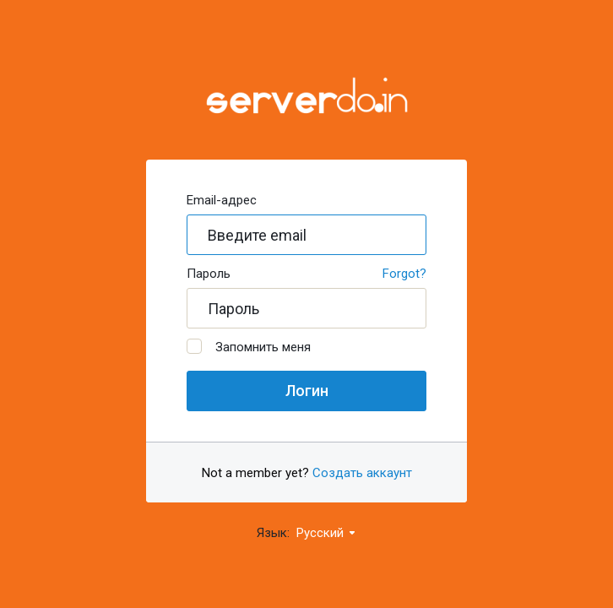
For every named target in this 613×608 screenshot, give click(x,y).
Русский (326, 532)
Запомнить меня (249, 347)
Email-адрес (222, 200)
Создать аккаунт (362, 472)
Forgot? (404, 273)
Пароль (209, 273)
